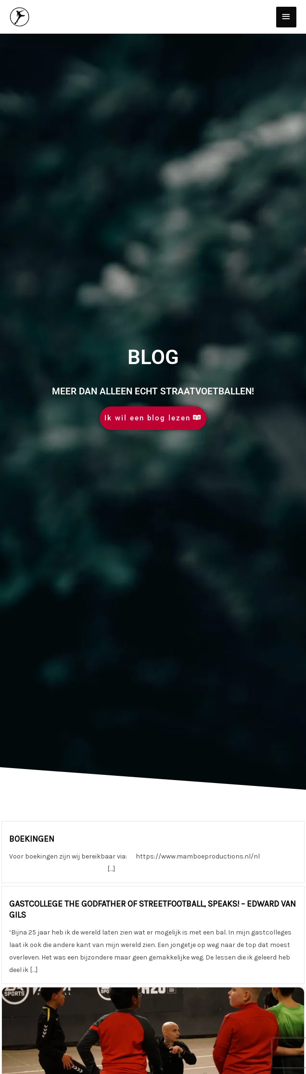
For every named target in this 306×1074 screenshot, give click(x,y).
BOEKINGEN (31, 839)
